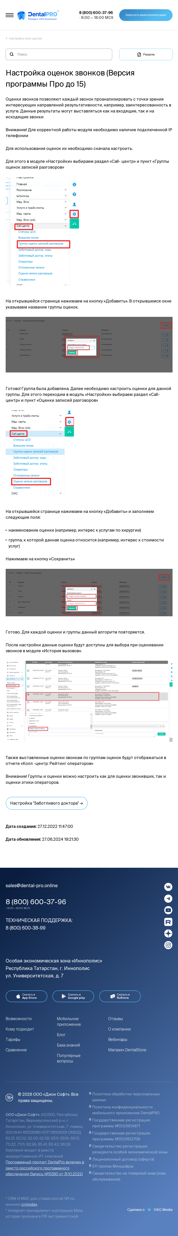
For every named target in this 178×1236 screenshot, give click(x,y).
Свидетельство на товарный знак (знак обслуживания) (127, 1176)
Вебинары (117, 1039)
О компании (119, 1029)
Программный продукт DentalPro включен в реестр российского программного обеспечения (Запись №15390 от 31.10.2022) (45, 1168)
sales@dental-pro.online (32, 885)
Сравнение (16, 1050)
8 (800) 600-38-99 (26, 927)
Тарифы (13, 1039)
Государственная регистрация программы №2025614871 (119, 1123)
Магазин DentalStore (127, 1050)
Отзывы (115, 1018)
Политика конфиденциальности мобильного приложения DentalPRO (124, 1110)
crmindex (29, 1204)
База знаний (68, 1045)
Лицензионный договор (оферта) (121, 1159)
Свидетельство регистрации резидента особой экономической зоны (128, 1149)
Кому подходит (20, 1029)
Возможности (19, 1018)
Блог (61, 1034)
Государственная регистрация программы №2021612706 (119, 1136)
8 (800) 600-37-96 (36, 902)
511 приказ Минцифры (111, 1166)
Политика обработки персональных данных (124, 1097)
